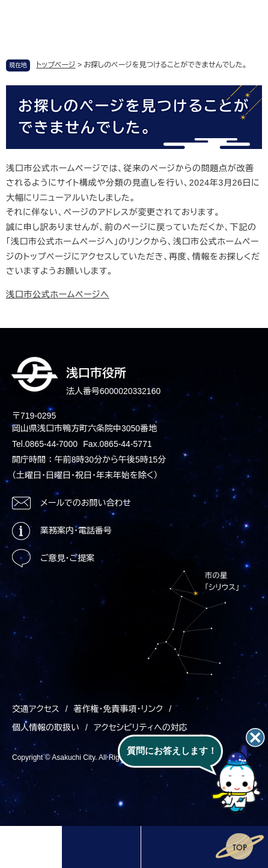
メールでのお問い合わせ (85, 503)
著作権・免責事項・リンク (118, 709)
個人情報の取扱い (45, 727)
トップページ (56, 65)
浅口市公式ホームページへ (57, 294)
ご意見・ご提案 (67, 558)
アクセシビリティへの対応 (140, 727)
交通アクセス (35, 709)
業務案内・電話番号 (76, 530)
